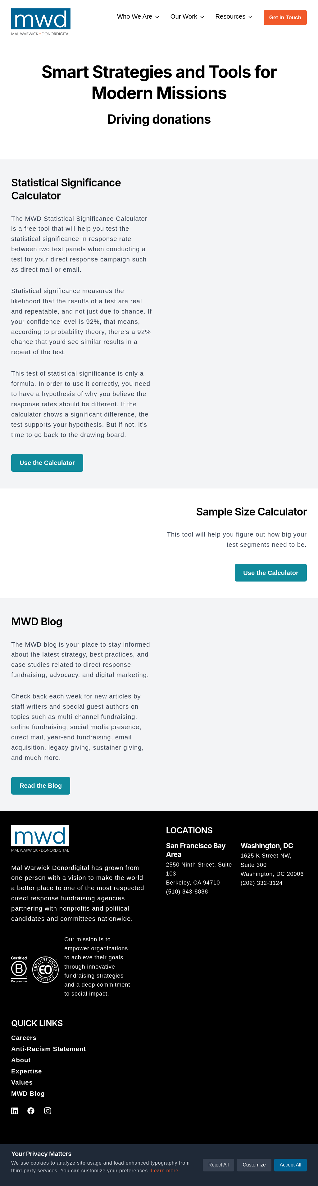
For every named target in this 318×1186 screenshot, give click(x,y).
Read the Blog (41, 785)
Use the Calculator (47, 462)
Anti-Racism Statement (48, 1049)
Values (22, 1082)
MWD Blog (28, 1093)
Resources (231, 16)
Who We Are (134, 16)
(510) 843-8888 (187, 892)
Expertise (26, 1071)
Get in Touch (285, 17)
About (21, 1060)
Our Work (183, 16)
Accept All (290, 1164)
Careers (24, 1037)
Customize (254, 1164)
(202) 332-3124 (262, 883)
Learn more (164, 1170)
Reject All (218, 1164)
